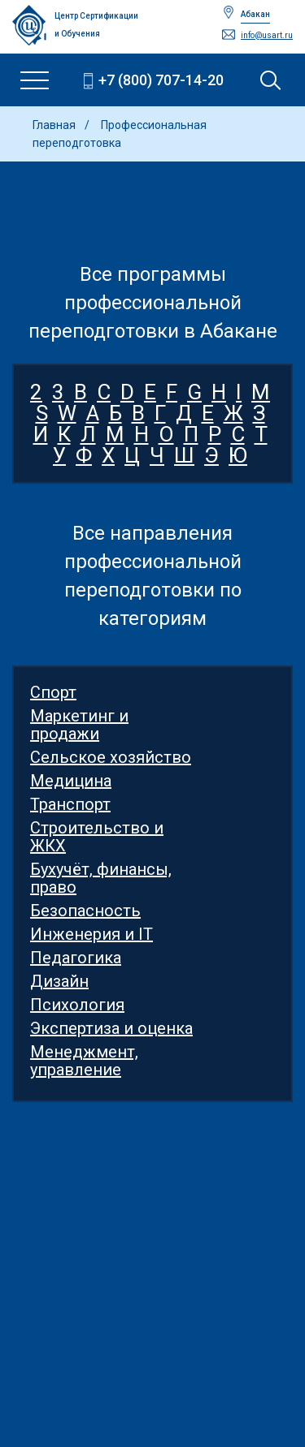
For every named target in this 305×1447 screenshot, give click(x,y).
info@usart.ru (267, 35)
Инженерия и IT (91, 934)
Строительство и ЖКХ (96, 837)
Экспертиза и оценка (111, 1028)
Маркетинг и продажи (79, 725)
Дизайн (59, 981)
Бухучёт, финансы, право (101, 878)
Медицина (70, 781)
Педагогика (75, 958)
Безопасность (85, 910)
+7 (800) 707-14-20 (161, 79)
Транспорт (70, 804)
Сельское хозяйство (110, 757)
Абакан (255, 14)
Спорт (53, 692)
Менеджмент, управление (84, 1061)
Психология (77, 1005)
